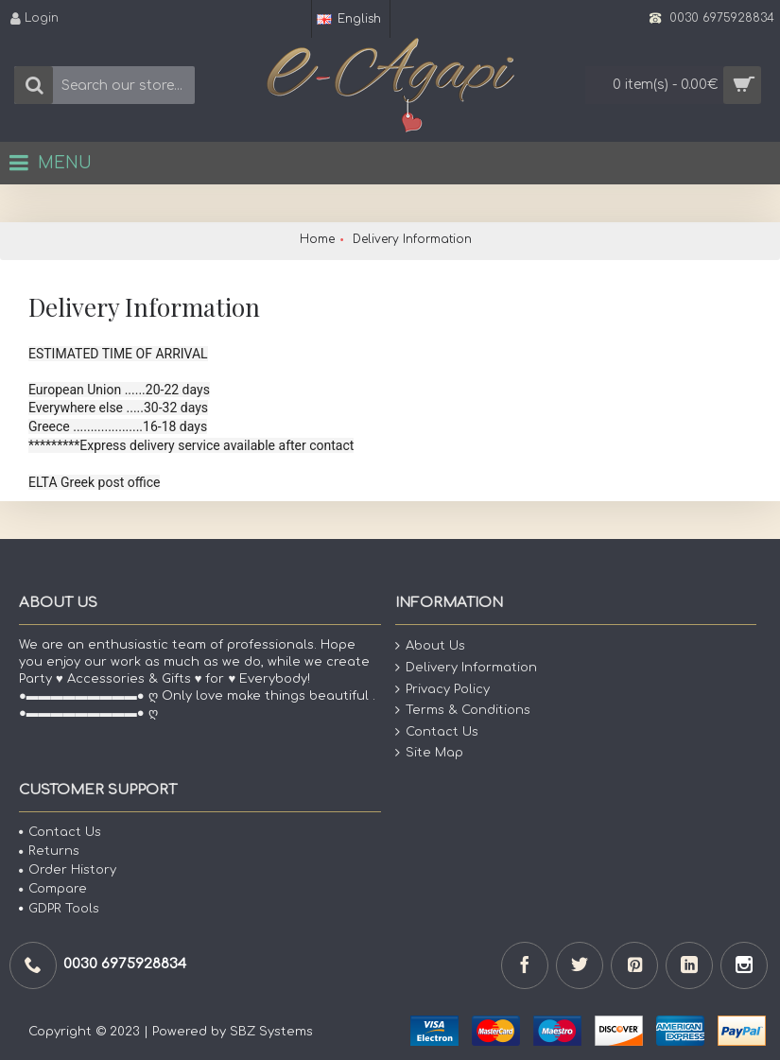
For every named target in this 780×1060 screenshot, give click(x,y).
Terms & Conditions (462, 711)
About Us (430, 646)
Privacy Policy (442, 689)
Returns (49, 851)
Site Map (429, 753)
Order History (67, 870)
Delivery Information (466, 668)
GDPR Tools (59, 908)
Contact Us (436, 732)
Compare (53, 888)
